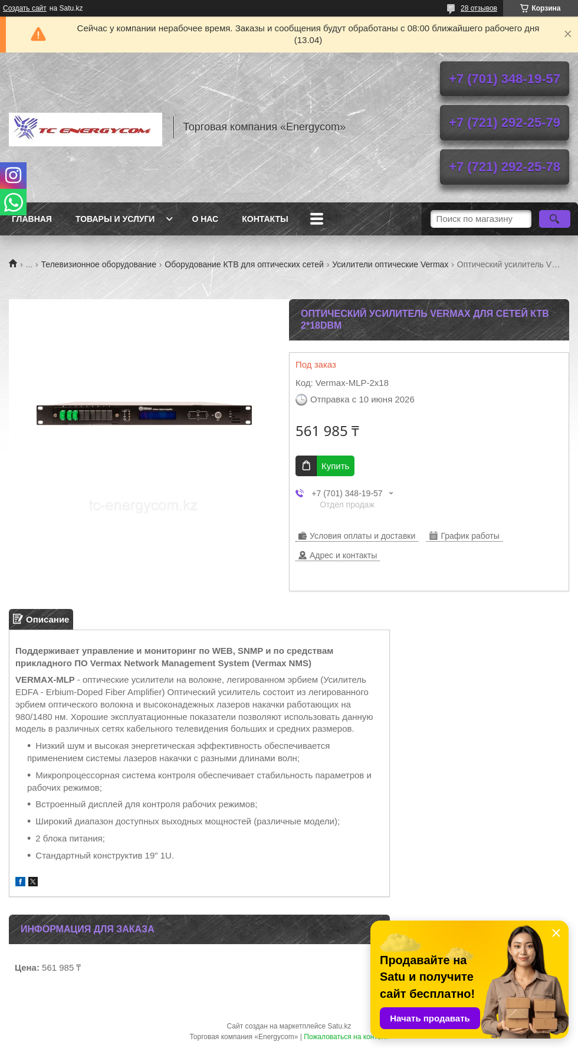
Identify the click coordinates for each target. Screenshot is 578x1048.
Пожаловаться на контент (346, 1037)
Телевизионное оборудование (98, 264)
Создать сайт (25, 8)
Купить (335, 466)
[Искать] (554, 219)
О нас (205, 219)
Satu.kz (339, 1026)
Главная (32, 219)
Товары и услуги (115, 219)
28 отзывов (479, 8)
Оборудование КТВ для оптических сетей (244, 264)
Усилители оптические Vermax (390, 264)
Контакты (265, 219)
